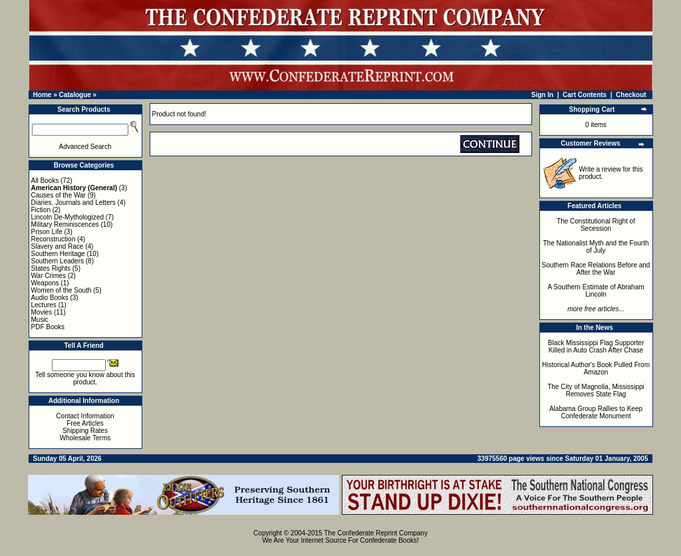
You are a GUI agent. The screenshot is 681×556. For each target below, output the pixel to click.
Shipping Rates (85, 430)
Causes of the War (58, 195)
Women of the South (61, 290)
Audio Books (49, 297)
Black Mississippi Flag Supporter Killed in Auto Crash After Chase (596, 346)
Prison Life (47, 231)
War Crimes (48, 275)
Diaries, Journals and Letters (73, 202)
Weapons (45, 283)
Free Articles (85, 423)
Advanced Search (85, 146)
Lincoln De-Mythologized (67, 217)
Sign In (542, 94)
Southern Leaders (57, 261)
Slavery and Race (57, 246)
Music (40, 319)
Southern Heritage (58, 253)
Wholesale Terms (85, 438)
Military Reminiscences (65, 224)
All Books (45, 180)
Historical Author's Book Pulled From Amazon (596, 368)
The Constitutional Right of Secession (596, 224)
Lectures (44, 305)
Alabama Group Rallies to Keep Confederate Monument (595, 412)
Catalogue (74, 94)
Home (42, 94)
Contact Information (85, 416)
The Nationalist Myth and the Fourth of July (596, 246)
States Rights (50, 268)
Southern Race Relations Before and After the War (596, 268)
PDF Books (48, 327)
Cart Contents (585, 94)
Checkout (631, 94)
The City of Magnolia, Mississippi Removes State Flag (595, 390)
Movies (42, 312)
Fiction (41, 209)
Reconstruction (53, 239)
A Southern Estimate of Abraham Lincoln (595, 290)
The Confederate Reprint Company (376, 533)
